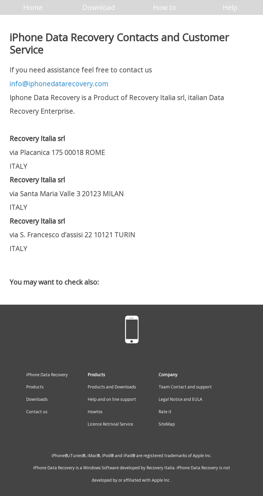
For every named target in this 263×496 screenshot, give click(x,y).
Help (230, 7)
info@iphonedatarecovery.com (59, 83)
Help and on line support (112, 399)
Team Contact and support (185, 387)
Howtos (95, 411)
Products (35, 387)
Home (33, 7)
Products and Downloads (112, 387)
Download (98, 7)
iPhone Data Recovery (47, 374)
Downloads (37, 399)
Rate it (165, 411)
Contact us (36, 411)
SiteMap (167, 424)
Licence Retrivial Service (110, 424)
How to (164, 7)
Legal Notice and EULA (180, 399)
